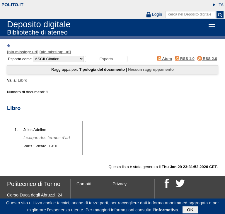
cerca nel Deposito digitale (190, 14)
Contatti (83, 184)
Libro (22, 80)
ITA (220, 4)
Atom (163, 58)
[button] (106, 59)
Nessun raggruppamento (151, 69)
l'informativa (165, 210)
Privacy (119, 184)
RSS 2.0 (206, 58)
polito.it (12, 4)
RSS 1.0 (184, 58)
